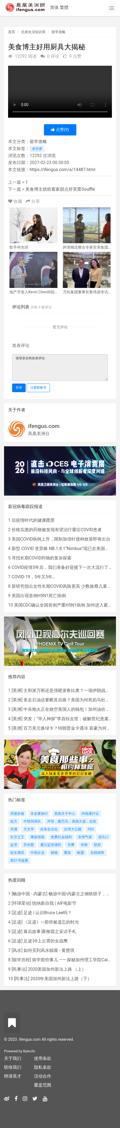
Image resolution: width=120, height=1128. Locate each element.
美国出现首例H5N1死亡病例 (39, 595)
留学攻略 (59, 32)
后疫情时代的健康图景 (33, 520)
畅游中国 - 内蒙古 (29, 893)
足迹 (17, 912)
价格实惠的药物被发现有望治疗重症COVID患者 (57, 529)
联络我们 (12, 1067)
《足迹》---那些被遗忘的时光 (51, 922)
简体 (54, 7)
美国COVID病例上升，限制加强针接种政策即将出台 (61, 539)
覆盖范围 (42, 1085)
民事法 (19, 969)
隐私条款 (42, 1067)
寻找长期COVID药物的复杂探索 (41, 557)
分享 (33, 201)
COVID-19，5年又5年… (33, 576)
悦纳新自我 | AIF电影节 (54, 903)
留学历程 (21, 959)
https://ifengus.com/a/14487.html (62, 169)
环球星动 (21, 903)
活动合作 (42, 1076)
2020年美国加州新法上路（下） (61, 978)
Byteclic (29, 1051)
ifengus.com (44, 426)
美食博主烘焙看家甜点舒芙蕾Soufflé (60, 189)
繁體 (64, 7)
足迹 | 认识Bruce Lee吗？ (47, 912)
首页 (11, 32)
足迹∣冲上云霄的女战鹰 (45, 941)
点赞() (60, 129)
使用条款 (42, 1058)
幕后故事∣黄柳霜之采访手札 (49, 931)
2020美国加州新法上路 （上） (57, 969)
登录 (19, 387)
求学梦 (37, 149)
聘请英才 (12, 1076)
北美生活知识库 (33, 32)
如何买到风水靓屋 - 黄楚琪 (48, 950)
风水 (17, 950)
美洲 (17, 690)
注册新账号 (38, 387)
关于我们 (12, 1058)
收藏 (15, 201)
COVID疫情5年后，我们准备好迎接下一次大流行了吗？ (64, 567)
